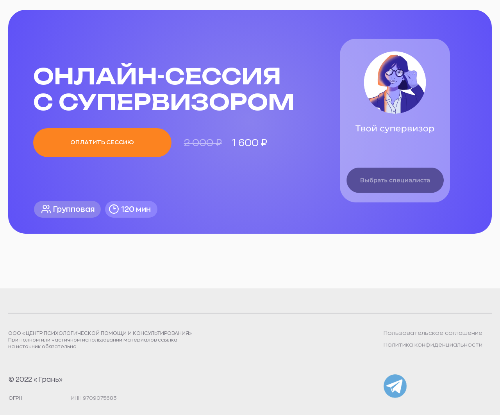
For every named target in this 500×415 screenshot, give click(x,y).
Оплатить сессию (102, 142)
